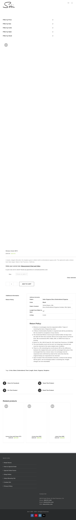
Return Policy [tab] (10, 299)
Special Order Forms (10, 470)
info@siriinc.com (49, 502)
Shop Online (7, 474)
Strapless (46, 370)
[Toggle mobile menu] (72, 3)
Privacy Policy (8, 486)
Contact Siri (7, 482)
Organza (40, 370)
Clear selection (71, 277)
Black (44, 302)
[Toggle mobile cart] (68, 3)
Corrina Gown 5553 (36, 436)
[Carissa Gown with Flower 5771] (13, 403)
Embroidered (21, 370)
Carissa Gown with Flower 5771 (13, 436)
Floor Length (29, 370)
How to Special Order (10, 466)
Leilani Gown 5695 (59, 436)
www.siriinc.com (47, 504)
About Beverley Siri (9, 478)
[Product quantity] (11, 284)
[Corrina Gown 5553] (36, 403)
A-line (11, 370)
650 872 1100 (48, 500)
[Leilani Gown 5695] (59, 403)
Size (10, 274)
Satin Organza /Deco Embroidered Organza (55, 299)
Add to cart (26, 284)
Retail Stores (8, 462)
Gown (35, 370)
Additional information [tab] (12, 295)
